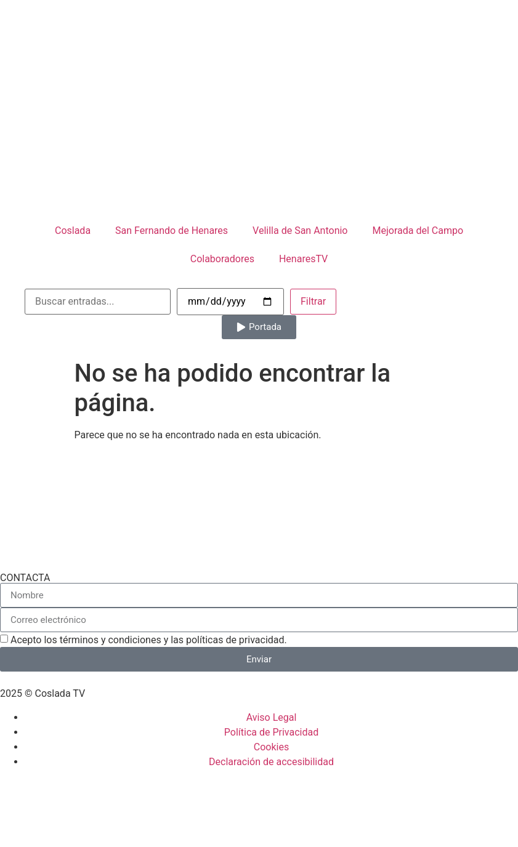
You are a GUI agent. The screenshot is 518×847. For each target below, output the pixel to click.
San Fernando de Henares (171, 230)
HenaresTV (303, 259)
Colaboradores (222, 259)
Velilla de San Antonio (300, 230)
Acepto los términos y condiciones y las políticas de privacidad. (148, 640)
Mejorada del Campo (417, 230)
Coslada (73, 230)
